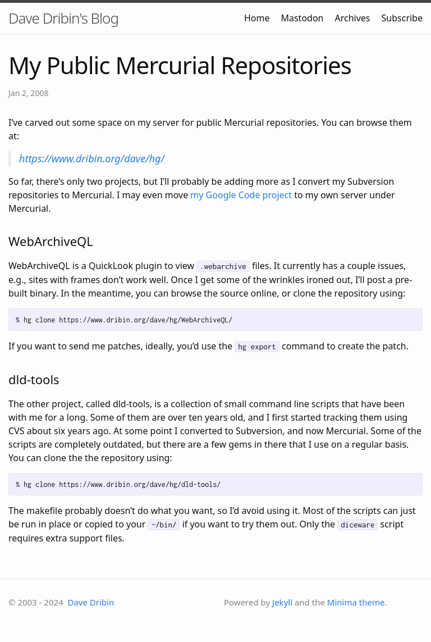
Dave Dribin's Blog (63, 18)
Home (257, 18)
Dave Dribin (90, 602)
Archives (352, 18)
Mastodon (302, 18)
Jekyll (282, 602)
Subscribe (402, 18)
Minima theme (356, 602)
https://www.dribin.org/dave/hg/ (91, 158)
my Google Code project (241, 195)
